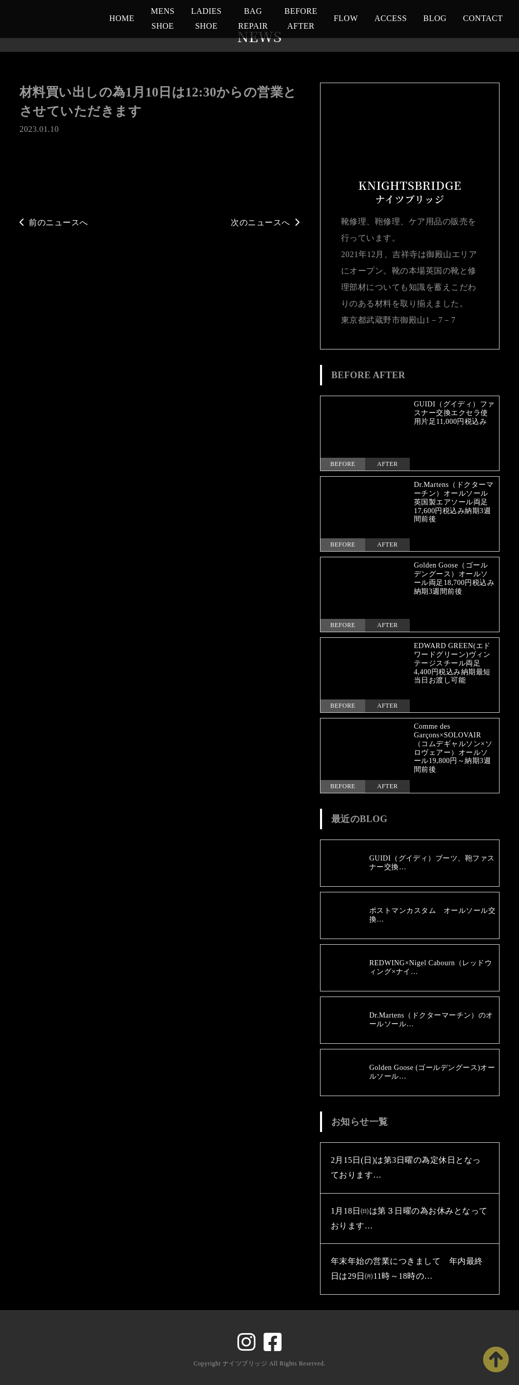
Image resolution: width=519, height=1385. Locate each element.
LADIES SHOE (206, 18)
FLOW (346, 18)
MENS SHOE (162, 18)
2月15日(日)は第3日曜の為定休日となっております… (406, 1168)
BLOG (434, 18)
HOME (121, 18)
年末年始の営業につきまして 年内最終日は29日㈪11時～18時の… (407, 1269)
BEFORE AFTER (300, 18)
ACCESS (390, 18)
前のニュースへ (53, 222)
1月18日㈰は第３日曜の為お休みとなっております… (409, 1218)
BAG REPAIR (253, 18)
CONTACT (483, 18)
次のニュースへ (265, 222)
